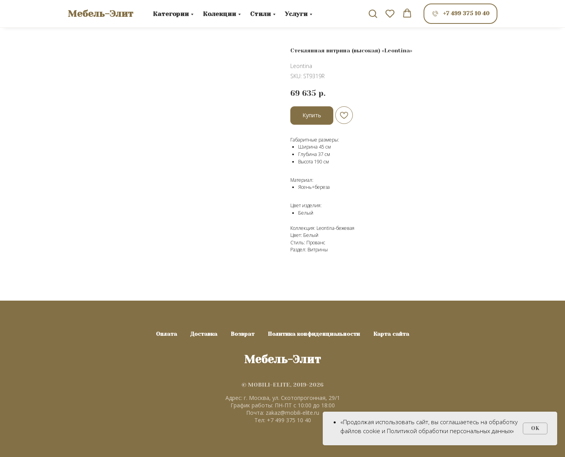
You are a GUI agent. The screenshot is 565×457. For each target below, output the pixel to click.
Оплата (166, 334)
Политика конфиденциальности (314, 334)
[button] (372, 13)
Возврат (242, 334)
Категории (171, 14)
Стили (260, 14)
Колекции (219, 14)
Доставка (203, 334)
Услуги (296, 14)
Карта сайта (391, 334)
